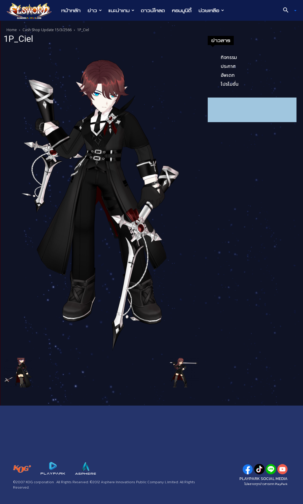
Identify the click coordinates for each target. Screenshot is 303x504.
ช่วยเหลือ (211, 10)
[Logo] (32, 10)
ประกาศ (228, 66)
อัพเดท (228, 75)
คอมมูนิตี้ (181, 10)
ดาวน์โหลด (153, 10)
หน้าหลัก (70, 10)
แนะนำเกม (121, 10)
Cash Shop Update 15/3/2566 (47, 29)
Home (12, 29)
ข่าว (95, 10)
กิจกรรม (229, 57)
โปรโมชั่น (229, 83)
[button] (287, 10)
